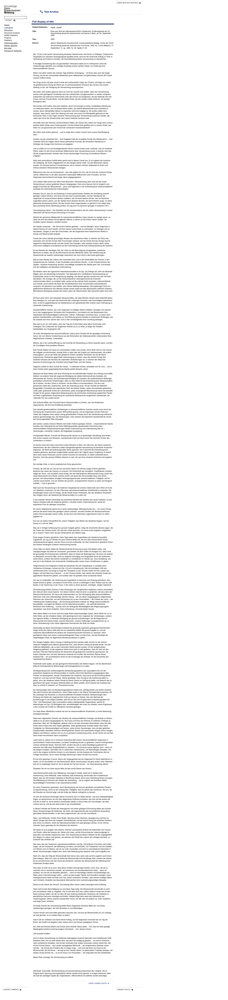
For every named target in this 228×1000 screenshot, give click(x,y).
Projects (7, 38)
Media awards (10, 46)
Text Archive (37, 12)
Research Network (12, 51)
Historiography (11, 43)
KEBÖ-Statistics (11, 35)
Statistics (8, 40)
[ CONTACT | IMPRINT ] (11, 989)
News (6, 25)
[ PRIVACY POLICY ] (124, 989)
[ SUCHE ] (8, 20)
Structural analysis (12, 33)
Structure (8, 30)
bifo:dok (7, 48)
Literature (8, 28)
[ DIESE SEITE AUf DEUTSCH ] (127, 3)
